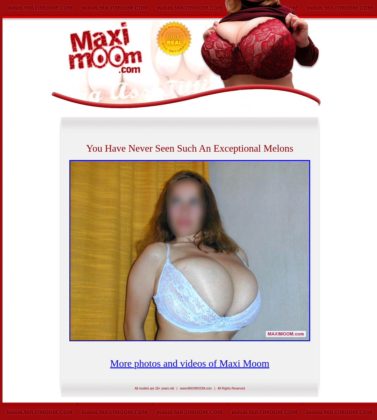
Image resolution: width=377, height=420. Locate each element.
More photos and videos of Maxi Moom (189, 363)
